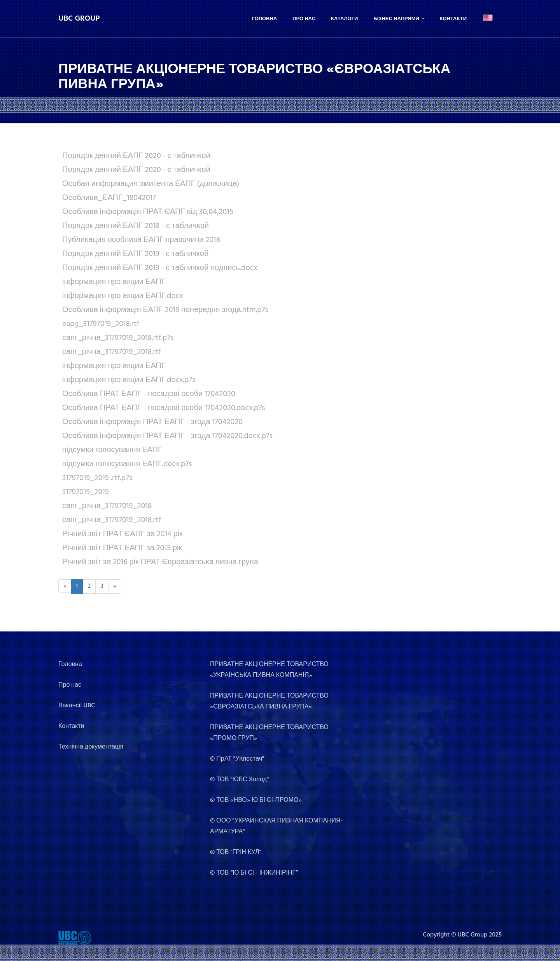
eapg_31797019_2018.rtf (100, 324)
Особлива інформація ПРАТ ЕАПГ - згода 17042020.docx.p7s (167, 436)
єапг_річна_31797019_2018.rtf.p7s (117, 338)
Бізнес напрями (396, 19)
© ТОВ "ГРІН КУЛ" (235, 852)
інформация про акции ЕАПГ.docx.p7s (128, 380)
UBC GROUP (79, 18)
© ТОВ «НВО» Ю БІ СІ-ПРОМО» (256, 800)
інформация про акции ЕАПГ (114, 282)
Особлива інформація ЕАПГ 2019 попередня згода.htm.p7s (165, 310)
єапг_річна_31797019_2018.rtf (111, 352)
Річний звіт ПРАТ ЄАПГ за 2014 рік (122, 534)
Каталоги (344, 19)
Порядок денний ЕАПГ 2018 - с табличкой (135, 226)
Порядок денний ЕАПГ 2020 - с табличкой (136, 156)
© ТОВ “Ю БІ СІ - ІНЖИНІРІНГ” (254, 873)
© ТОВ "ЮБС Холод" (239, 780)
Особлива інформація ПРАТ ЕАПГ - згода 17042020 (152, 422)
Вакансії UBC (76, 706)
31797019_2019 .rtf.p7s (97, 478)
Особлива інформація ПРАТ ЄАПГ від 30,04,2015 (147, 212)
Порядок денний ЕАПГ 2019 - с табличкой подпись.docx (159, 268)
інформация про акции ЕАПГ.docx (122, 296)
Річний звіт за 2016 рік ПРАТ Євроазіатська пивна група (160, 562)
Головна (264, 19)
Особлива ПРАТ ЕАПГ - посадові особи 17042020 (148, 394)
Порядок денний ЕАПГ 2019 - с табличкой (135, 254)
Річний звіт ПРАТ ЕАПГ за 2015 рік (122, 548)
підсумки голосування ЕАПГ (112, 450)
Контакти (453, 19)
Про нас (303, 19)
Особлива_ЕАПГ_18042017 (109, 198)
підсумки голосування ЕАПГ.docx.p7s (127, 464)
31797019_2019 (85, 492)
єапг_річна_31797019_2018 (107, 506)
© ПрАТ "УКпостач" (237, 759)
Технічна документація (90, 747)
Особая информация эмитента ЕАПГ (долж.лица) (150, 184)
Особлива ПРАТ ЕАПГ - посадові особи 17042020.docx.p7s (163, 408)
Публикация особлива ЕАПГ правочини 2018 (141, 240)
